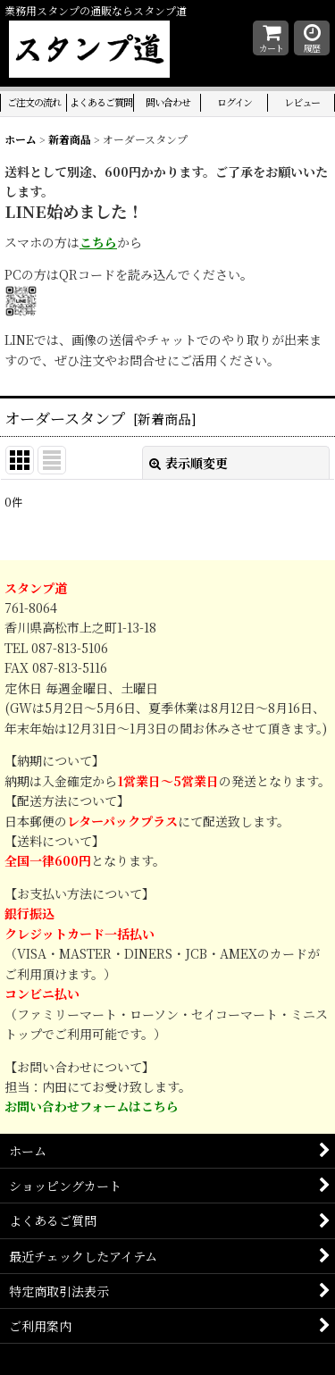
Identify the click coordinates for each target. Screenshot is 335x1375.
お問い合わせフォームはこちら (91, 1107)
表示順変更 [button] (188, 463)
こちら (98, 242)
